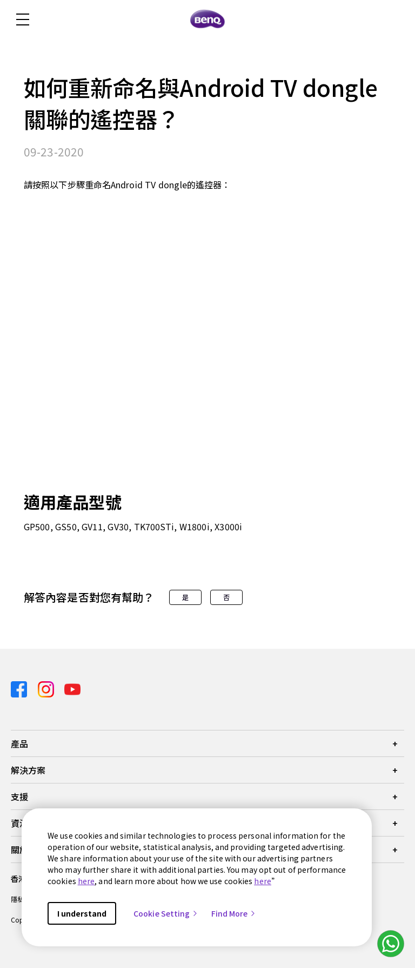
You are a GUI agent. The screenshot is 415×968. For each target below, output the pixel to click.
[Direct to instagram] (47, 688)
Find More (234, 913)
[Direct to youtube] (72, 688)
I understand (81, 913)
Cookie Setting (165, 913)
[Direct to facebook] (20, 688)
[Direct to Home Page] (207, 19)
